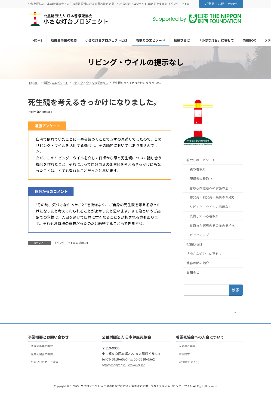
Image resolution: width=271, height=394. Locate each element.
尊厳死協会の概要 (42, 354)
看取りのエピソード (201, 160)
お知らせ (192, 272)
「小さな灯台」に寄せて (204, 254)
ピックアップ (199, 235)
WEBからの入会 (189, 362)
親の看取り (198, 169)
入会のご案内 (187, 346)
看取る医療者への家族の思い (211, 188)
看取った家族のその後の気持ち (212, 225)
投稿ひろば (194, 244)
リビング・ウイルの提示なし (71, 243)
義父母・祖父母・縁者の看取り (212, 197)
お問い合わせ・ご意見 (45, 362)
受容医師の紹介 (197, 263)
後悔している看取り (204, 216)
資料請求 (184, 354)
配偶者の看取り (201, 179)
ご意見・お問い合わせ (221, 4)
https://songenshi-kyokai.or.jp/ (123, 365)
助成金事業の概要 (42, 346)
